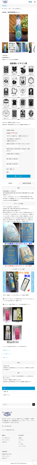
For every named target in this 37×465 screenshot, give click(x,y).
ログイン (20, 442)
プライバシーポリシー (6, 439)
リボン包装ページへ (7, 353)
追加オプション (7, 394)
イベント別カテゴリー (6, 437)
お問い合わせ (4, 442)
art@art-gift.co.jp (10, 429)
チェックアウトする (22, 446)
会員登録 (20, 437)
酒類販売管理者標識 (27, 183)
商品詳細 (10, 183)
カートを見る (21, 444)
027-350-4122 (8, 426)
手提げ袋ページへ (6, 350)
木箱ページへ (5, 357)
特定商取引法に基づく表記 (6, 454)
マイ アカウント (21, 439)
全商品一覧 (6, 391)
